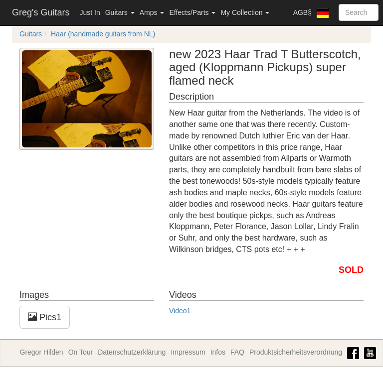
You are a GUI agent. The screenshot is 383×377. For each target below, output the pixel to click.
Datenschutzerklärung (132, 352)
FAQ (237, 352)
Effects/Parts (192, 12)
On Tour (80, 352)
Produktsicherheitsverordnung (295, 352)
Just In (89, 12)
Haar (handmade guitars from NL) (103, 34)
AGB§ (302, 12)
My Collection (244, 12)
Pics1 (44, 317)
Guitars (120, 12)
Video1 (180, 311)
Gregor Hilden (41, 352)
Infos (217, 352)
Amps (152, 12)
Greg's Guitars (40, 12)
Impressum (188, 352)
